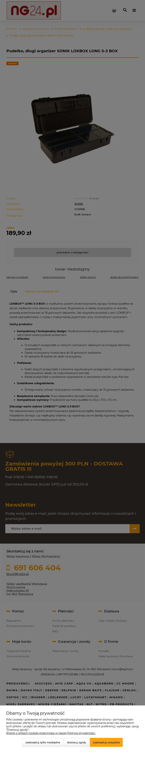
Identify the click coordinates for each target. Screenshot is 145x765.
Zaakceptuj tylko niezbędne (42, 742)
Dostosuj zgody (76, 742)
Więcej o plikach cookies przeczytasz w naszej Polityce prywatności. (51, 733)
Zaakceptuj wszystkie (106, 742)
